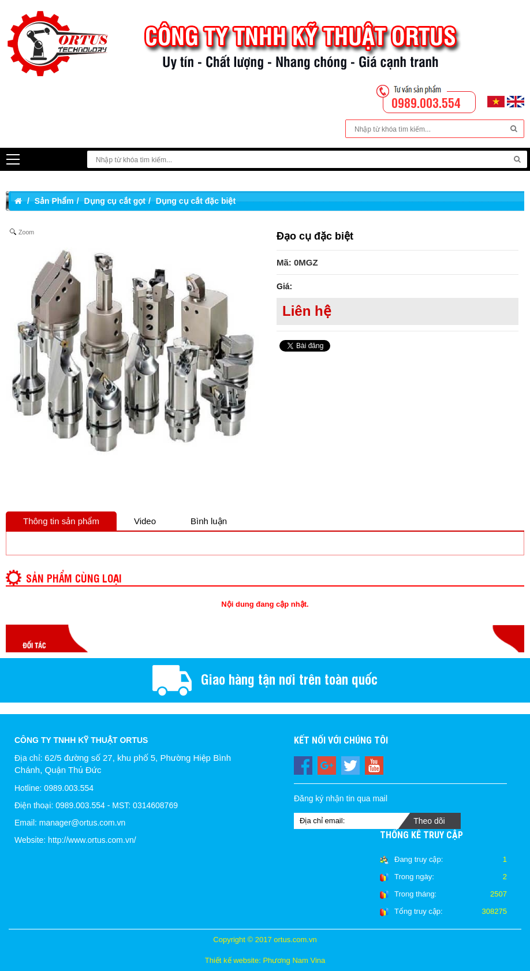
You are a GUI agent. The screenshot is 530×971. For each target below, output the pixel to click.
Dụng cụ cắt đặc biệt (196, 201)
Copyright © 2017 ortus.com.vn (264, 939)
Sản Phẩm (54, 201)
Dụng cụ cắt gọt (114, 201)
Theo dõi (429, 821)
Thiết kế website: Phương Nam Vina (265, 960)
